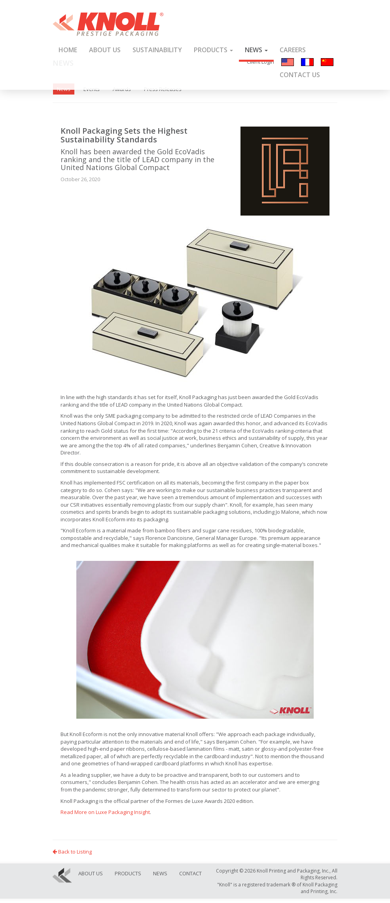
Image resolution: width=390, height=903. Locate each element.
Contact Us (300, 74)
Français (307, 62)
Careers (293, 49)
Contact (190, 873)
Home (68, 49)
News (256, 49)
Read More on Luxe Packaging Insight (105, 812)
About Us (105, 49)
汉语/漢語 (327, 62)
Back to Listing (72, 851)
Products (213, 49)
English (287, 62)
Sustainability (157, 49)
